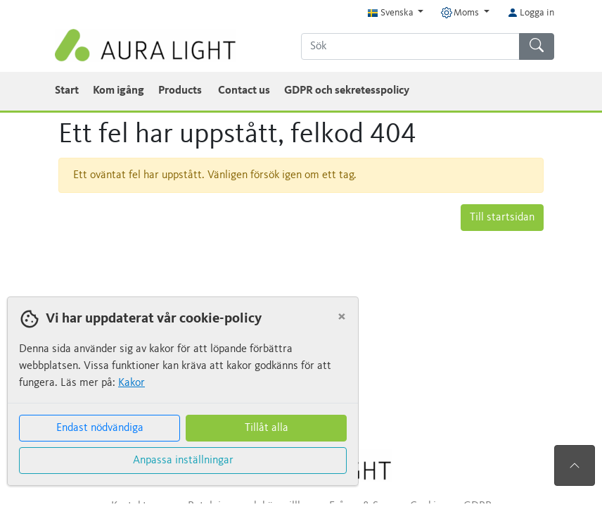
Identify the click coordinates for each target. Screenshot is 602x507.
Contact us (244, 90)
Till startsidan (502, 217)
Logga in (530, 13)
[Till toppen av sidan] (574, 465)
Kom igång (118, 90)
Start (67, 90)
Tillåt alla (266, 428)
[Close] (342, 317)
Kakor (131, 383)
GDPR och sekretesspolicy (346, 90)
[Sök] (410, 46)
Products (181, 90)
